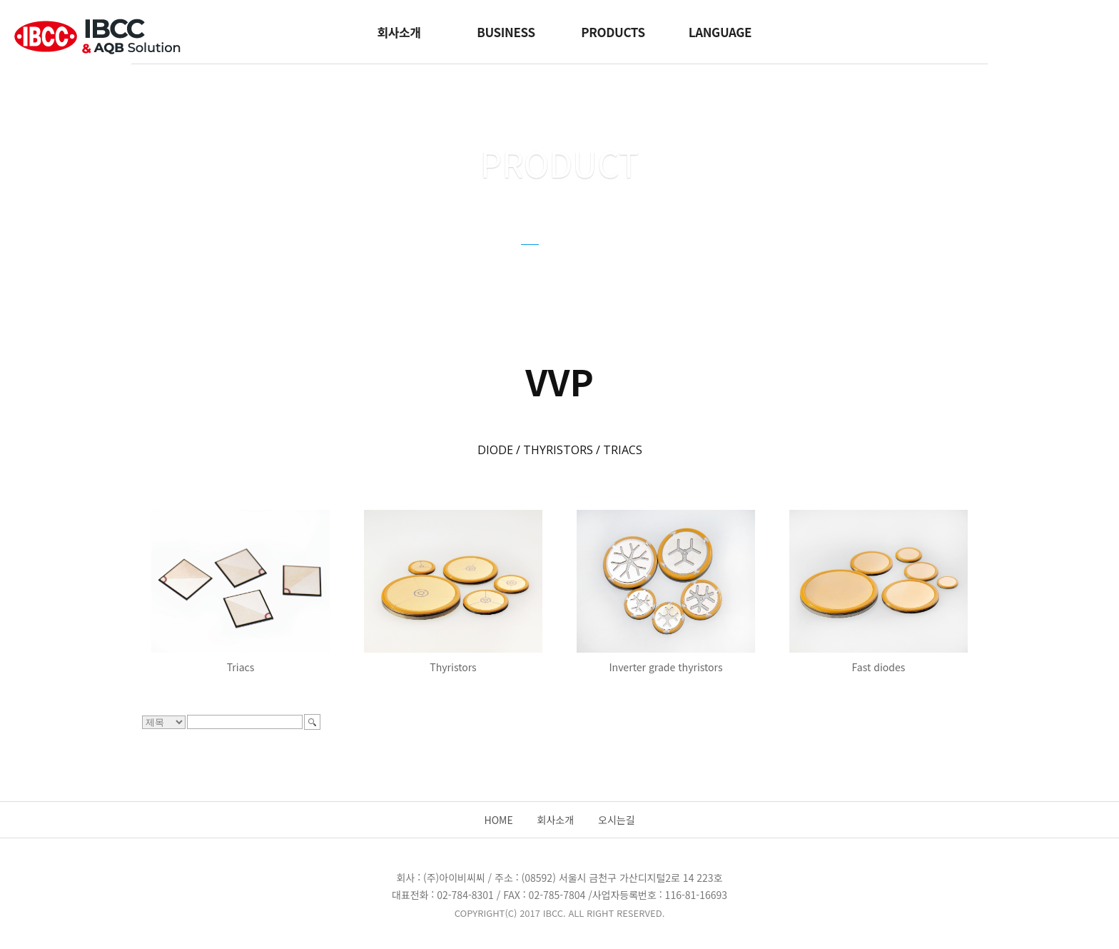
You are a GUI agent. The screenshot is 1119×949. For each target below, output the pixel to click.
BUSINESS (506, 32)
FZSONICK (654, 260)
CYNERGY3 (465, 260)
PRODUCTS (613, 32)
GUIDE (585, 260)
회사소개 (398, 32)
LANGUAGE (720, 32)
